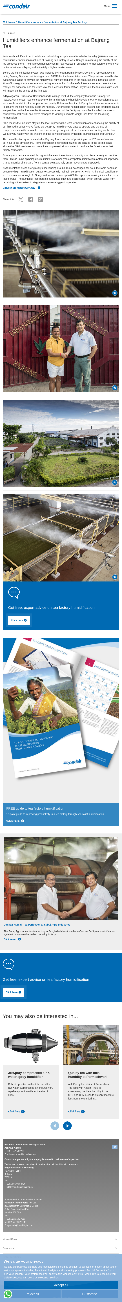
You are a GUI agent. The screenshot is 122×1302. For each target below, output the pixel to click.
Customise (89, 1294)
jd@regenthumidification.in (20, 1187)
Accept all (61, 1285)
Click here (22, 621)
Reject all (32, 1294)
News (11, 22)
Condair (16, 6)
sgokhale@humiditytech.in (19, 1225)
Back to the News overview (22, 187)
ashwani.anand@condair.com (21, 1154)
